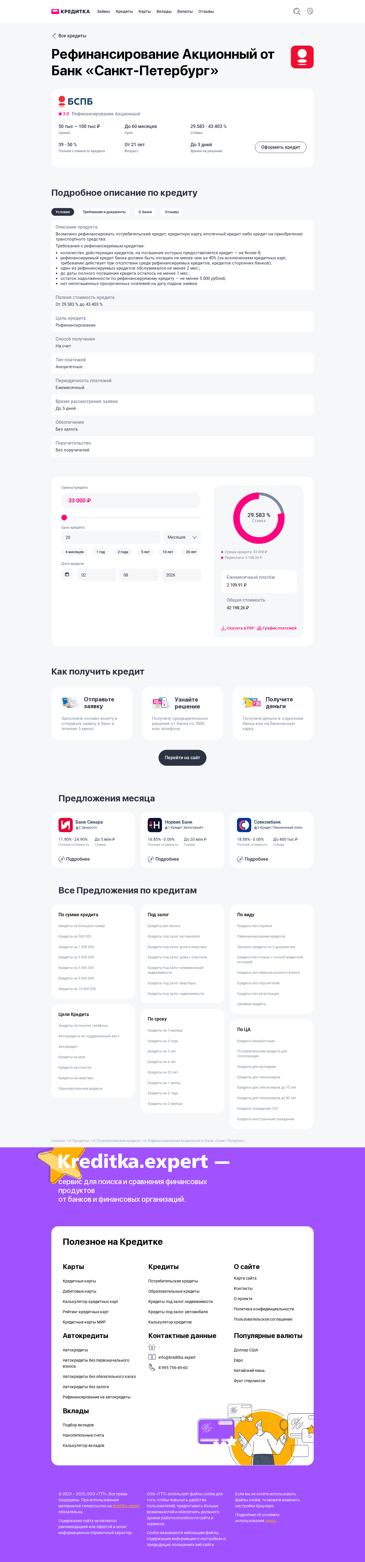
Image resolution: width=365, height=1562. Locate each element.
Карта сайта (245, 1278)
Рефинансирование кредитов (261, 936)
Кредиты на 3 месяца (165, 1030)
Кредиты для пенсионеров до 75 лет (266, 1087)
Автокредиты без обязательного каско (99, 1376)
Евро (238, 1360)
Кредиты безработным (256, 1041)
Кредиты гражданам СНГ (258, 1109)
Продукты (80, 1141)
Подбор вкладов (78, 1425)
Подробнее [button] (78, 859)
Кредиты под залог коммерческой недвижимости (175, 970)
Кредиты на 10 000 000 (77, 989)
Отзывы (206, 11)
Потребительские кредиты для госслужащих (262, 1053)
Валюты (185, 11)
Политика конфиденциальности (264, 1309)
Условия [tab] (63, 212)
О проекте (243, 1298)
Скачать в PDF (237, 628)
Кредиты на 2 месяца (165, 1104)
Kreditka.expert (126, 1506)
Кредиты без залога (164, 926)
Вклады (164, 11)
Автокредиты (75, 1350)
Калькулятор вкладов (83, 1445)
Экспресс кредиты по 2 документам (266, 947)
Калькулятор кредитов (170, 1322)
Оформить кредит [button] (280, 147)
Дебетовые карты (79, 1291)
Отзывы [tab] (172, 212)
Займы (103, 11)
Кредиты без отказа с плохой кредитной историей (270, 959)
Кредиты (124, 11)
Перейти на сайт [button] (182, 757)
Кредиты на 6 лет (162, 1062)
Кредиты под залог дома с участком (177, 957)
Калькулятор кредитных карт (90, 1301)
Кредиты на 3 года (163, 1041)
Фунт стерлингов (249, 1380)
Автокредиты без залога (86, 1386)
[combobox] (182, 537)
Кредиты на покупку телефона (83, 1026)
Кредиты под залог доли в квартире (177, 947)
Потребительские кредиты (119, 1141)
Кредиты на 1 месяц (164, 1083)
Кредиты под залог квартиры (172, 983)
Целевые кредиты (251, 1004)
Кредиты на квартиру (76, 1078)
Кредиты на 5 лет (162, 1051)
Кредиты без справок (254, 926)
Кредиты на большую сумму (81, 926)
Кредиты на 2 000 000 (76, 957)
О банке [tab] (145, 212)
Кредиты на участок (74, 1068)
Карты (145, 11)
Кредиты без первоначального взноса (268, 973)
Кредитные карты (79, 1281)
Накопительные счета (83, 1435)
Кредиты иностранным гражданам (265, 1119)
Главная (58, 1141)
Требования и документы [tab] (104, 212)
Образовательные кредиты (80, 1089)
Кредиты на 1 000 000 (76, 947)
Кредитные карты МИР (84, 1322)
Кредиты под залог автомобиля (174, 936)
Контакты (243, 1288)
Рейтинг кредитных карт (86, 1312)
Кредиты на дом (71, 1057)
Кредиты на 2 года (163, 1093)
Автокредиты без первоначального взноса (96, 1363)
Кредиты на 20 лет (163, 1072)
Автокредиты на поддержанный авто (88, 1036)
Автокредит (68, 1047)
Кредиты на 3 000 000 (76, 968)
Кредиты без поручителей (258, 983)
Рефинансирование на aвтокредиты (97, 1397)
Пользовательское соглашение (263, 1319)
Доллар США (246, 1350)
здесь (270, 1520)
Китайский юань (249, 1370)
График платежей (277, 628)
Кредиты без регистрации (258, 994)
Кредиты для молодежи (256, 1067)
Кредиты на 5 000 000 (76, 978)
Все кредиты (68, 36)
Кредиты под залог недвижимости (176, 994)
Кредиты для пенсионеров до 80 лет (266, 1098)
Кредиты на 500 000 (74, 936)
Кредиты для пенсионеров (258, 1077)
